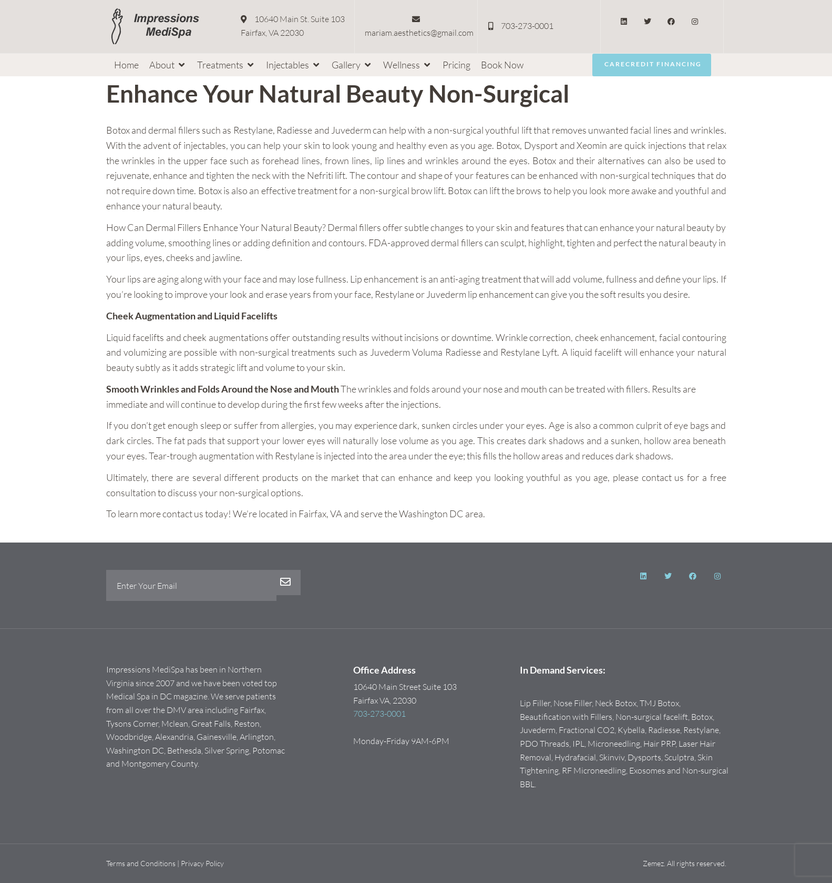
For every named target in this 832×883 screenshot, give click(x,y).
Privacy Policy (202, 863)
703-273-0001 (379, 714)
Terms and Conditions (141, 863)
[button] (168, 65)
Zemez (653, 863)
